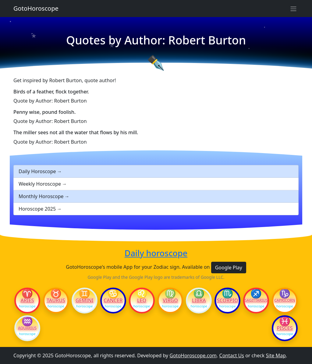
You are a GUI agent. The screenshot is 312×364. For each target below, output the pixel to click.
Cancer (113, 300)
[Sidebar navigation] (293, 8)
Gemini (85, 300)
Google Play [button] (228, 267)
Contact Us (231, 355)
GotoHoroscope (35, 8)
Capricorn (284, 300)
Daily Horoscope (37, 171)
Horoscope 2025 (37, 208)
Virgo (170, 300)
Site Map (276, 355)
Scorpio (227, 300)
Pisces (284, 328)
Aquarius (27, 328)
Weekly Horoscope (40, 183)
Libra (199, 300)
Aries (27, 300)
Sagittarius (256, 300)
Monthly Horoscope (41, 196)
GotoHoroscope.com (193, 355)
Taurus (56, 300)
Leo (141, 300)
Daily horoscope (156, 253)
